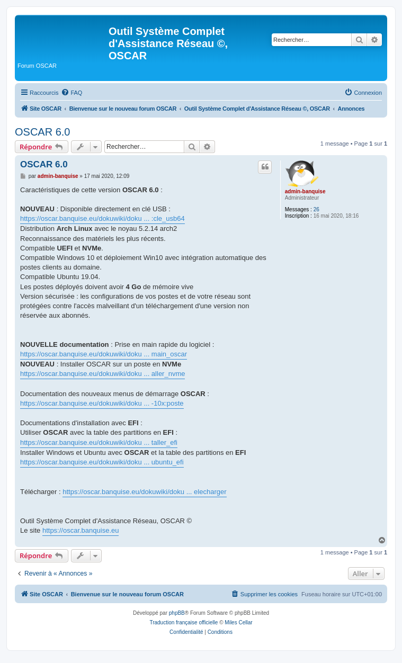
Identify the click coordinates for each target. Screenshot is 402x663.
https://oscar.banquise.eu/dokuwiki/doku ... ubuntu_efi (102, 462)
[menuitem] (71, 92)
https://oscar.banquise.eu (80, 530)
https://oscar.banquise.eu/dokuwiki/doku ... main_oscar (103, 354)
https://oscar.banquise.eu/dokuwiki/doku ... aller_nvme (102, 374)
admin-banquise (305, 191)
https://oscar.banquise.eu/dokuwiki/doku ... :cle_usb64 (102, 218)
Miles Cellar (238, 622)
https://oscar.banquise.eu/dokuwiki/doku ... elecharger (144, 492)
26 (316, 209)
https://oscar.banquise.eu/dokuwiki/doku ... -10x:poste (102, 403)
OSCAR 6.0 (42, 132)
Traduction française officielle (183, 622)
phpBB (177, 613)
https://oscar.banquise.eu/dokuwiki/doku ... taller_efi (98, 442)
